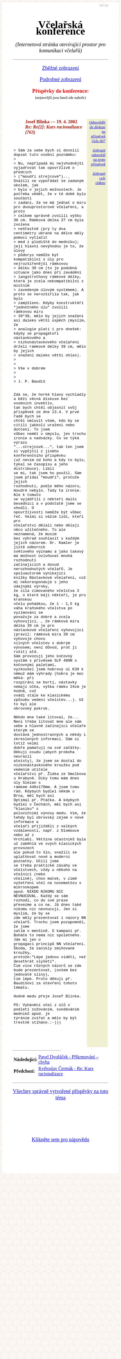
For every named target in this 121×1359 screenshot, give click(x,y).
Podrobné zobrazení (60, 79)
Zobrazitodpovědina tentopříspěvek (98, 157)
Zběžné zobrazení (60, 68)
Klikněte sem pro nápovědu (60, 1320)
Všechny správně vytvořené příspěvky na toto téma (60, 1275)
